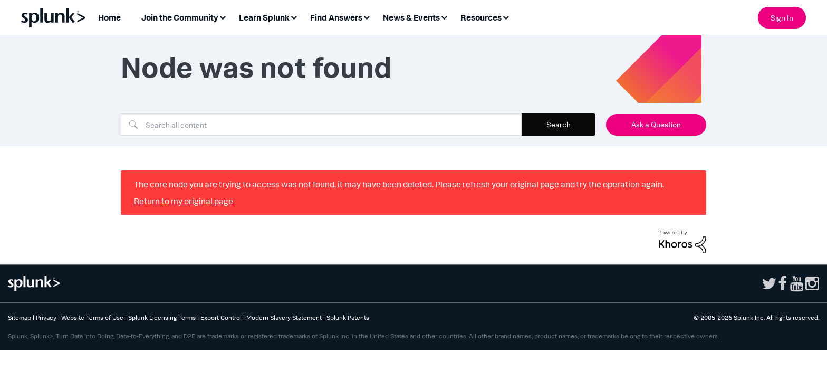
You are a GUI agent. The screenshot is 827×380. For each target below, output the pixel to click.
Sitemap (19, 317)
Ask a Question (656, 124)
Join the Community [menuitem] (179, 17)
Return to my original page (183, 201)
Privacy (46, 317)
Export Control (221, 317)
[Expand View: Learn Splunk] (294, 16)
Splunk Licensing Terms (162, 317)
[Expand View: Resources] (506, 16)
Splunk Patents (347, 317)
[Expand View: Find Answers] (366, 16)
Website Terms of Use (92, 317)
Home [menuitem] (109, 17)
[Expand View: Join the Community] (222, 16)
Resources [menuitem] (481, 17)
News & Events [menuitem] (411, 17)
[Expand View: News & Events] (444, 16)
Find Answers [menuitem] (336, 17)
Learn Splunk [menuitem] (264, 17)
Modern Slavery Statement (284, 317)
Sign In (782, 17)
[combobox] (321, 124)
